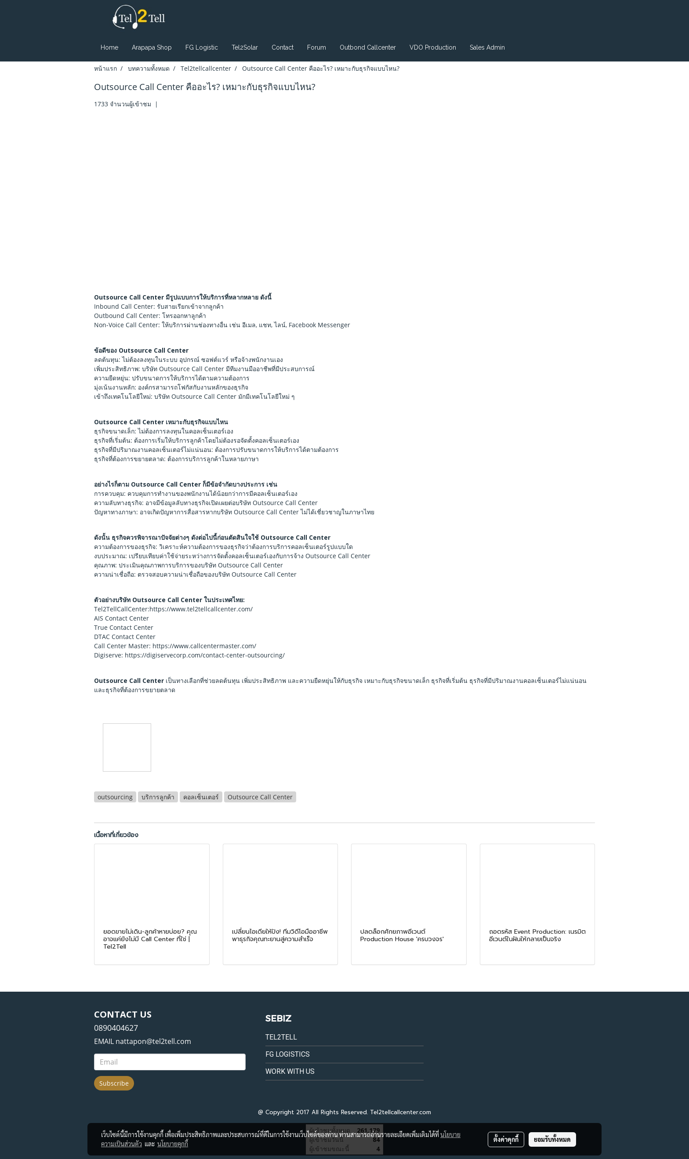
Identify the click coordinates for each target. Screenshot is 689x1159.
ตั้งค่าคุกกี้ (506, 1139)
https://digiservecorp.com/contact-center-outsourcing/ (205, 655)
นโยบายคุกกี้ (172, 1144)
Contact (283, 47)
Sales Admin (487, 47)
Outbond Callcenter (368, 47)
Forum (316, 47)
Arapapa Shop (152, 47)
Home (109, 47)
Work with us (290, 1071)
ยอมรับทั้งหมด (552, 1139)
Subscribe (114, 1083)
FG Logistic (201, 47)
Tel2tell (281, 1037)
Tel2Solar (245, 47)
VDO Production (433, 47)
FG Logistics (287, 1054)
